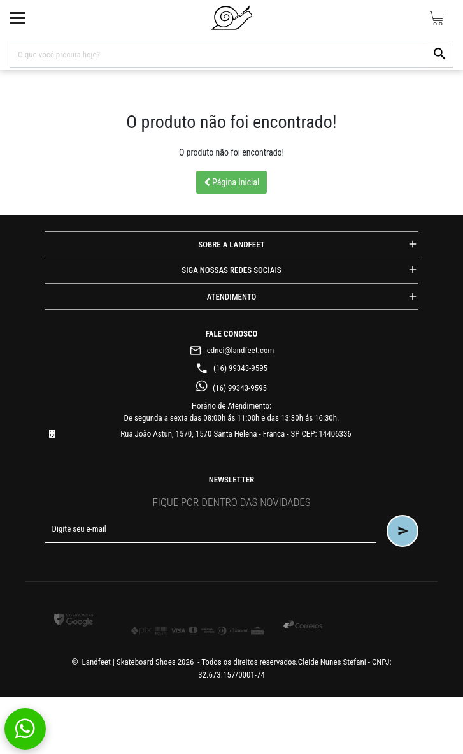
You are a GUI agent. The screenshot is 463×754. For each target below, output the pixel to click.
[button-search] (440, 54)
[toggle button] (18, 18)
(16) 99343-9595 (231, 368)
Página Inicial (232, 182)
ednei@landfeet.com (231, 350)
